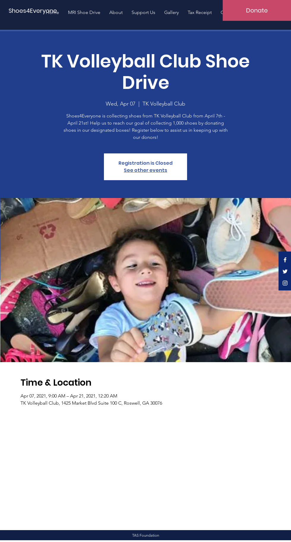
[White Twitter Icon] (285, 271)
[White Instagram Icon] (285, 283)
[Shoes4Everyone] (33, 10)
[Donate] (257, 10)
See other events (145, 170)
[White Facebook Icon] (285, 260)
